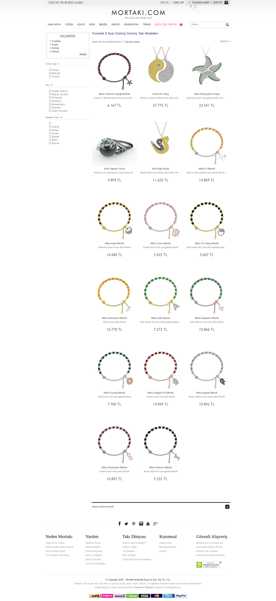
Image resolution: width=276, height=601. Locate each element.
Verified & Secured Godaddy (208, 565)
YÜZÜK (69, 25)
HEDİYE (116, 25)
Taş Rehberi (128, 551)
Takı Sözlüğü (129, 555)
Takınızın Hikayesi (144, 587)
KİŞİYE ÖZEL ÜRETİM (166, 25)
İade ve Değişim (93, 555)
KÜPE (92, 25)
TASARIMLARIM (198, 3)
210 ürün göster (132, 41)
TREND (147, 25)
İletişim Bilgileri (93, 547)
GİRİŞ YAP (178, 3)
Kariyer (163, 551)
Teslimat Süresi (93, 543)
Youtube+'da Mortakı (148, 524)
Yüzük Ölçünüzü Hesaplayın (136, 559)
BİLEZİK (103, 25)
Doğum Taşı (54, 117)
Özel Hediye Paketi (55, 551)
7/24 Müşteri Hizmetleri (57, 555)
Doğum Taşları (129, 547)
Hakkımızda (165, 543)
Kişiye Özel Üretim (55, 543)
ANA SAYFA (54, 25)
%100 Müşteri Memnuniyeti (59, 547)
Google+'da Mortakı (156, 524)
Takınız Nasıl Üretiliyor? (134, 543)
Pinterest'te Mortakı (134, 524)
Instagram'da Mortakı (141, 524)
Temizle (82, 54)
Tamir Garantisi (93, 559)
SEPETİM (218, 3)
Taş (49, 85)
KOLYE (81, 25)
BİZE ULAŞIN (75, 3)
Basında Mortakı (167, 547)
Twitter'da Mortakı (127, 524)
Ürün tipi (53, 64)
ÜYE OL (164, 3)
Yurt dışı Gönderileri (95, 563)
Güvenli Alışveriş (94, 551)
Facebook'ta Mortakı (120, 524)
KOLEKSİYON (131, 25)
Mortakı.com (138, 13)
